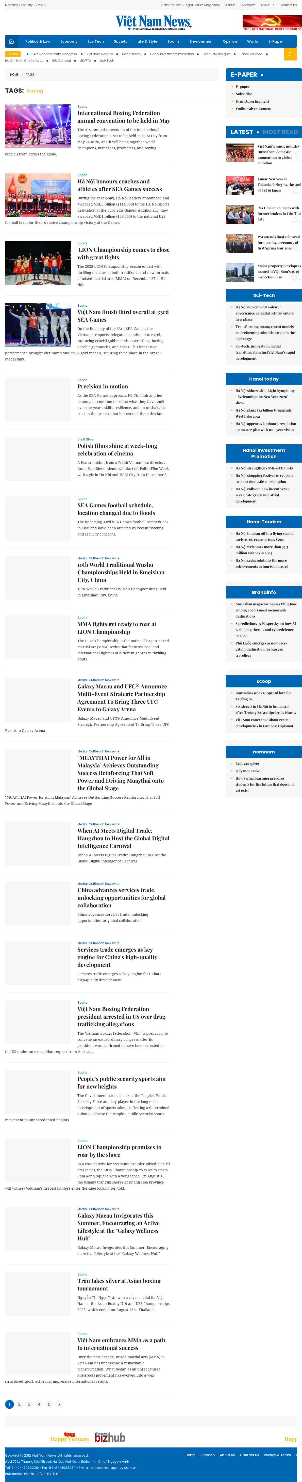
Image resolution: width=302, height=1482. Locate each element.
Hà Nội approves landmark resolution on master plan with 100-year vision (266, 426)
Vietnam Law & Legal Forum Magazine (190, 5)
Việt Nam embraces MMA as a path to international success (121, 1343)
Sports (173, 41)
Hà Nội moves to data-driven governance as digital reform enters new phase (265, 313)
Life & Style (147, 41)
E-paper (244, 74)
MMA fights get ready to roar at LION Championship (116, 627)
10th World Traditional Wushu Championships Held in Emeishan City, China (121, 572)
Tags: (14, 90)
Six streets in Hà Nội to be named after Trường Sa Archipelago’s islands (266, 709)
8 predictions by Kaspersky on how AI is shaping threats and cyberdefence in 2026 (266, 629)
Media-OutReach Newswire (98, 558)
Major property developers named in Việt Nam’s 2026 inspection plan (279, 271)
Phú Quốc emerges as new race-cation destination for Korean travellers (262, 649)
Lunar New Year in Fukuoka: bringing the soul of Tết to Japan (279, 185)
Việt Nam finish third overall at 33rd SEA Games (123, 315)
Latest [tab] (242, 132)
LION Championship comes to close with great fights (123, 253)
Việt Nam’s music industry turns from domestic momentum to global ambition (279, 154)
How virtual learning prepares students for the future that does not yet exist (265, 784)
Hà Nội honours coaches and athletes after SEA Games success (119, 185)
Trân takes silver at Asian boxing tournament (119, 1284)
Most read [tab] (280, 132)
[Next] (59, 1404)
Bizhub (230, 5)
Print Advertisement (252, 101)
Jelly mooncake (248, 770)
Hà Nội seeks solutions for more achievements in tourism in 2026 (262, 563)
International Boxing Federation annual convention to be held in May (123, 116)
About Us (267, 5)
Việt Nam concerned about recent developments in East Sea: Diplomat (264, 722)
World (252, 41)
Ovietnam (248, 5)
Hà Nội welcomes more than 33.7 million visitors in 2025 (262, 549)
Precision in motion (102, 386)
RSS (299, 1455)
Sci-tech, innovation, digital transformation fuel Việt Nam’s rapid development (265, 352)
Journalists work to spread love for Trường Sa (263, 695)
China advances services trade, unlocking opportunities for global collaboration (121, 897)
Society (120, 41)
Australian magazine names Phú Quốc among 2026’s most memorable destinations (266, 610)
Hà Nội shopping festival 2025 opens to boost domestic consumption (264, 478)
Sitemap (207, 1455)
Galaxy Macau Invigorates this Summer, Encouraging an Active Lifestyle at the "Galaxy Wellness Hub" (118, 1226)
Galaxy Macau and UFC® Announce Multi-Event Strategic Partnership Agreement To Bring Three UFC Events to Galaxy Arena (122, 697)
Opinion (230, 41)
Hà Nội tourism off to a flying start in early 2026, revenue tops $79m (265, 536)
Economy (68, 41)
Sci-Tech (96, 41)
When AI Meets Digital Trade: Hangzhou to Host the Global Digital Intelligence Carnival (123, 838)
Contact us (249, 1455)
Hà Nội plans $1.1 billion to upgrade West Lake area (264, 413)
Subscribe (244, 93)
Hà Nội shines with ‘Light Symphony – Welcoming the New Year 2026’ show (265, 396)
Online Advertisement (254, 108)
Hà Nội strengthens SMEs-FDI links (264, 468)
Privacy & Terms (277, 1455)
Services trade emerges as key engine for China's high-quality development (117, 956)
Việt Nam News (153, 22)
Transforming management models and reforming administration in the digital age (265, 332)
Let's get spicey (248, 763)
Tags (28, 74)
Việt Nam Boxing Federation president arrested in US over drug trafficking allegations (121, 1016)
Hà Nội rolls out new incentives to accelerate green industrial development (263, 494)
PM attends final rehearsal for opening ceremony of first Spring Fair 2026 (279, 242)
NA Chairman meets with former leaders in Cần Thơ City (279, 214)
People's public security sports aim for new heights (121, 1082)
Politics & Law (37, 41)
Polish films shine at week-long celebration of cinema (117, 449)
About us (227, 1455)
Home (14, 74)
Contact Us (288, 5)
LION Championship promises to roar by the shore (119, 1150)
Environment (201, 41)
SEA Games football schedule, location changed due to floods (116, 508)
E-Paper (276, 41)
